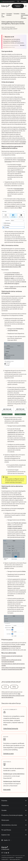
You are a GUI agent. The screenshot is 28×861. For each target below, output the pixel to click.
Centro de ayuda (3, 15)
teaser (12, 286)
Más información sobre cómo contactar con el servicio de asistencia (12, 694)
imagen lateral (11, 205)
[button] (14, 219)
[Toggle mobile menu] (26, 6)
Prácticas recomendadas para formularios (24, 16)
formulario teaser (19, 188)
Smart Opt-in (21, 171)
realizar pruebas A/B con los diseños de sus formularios (13, 645)
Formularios (16, 13)
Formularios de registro (9, 14)
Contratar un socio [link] (8, 752)
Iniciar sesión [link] (7, 788)
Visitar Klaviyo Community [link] (10, 727)
